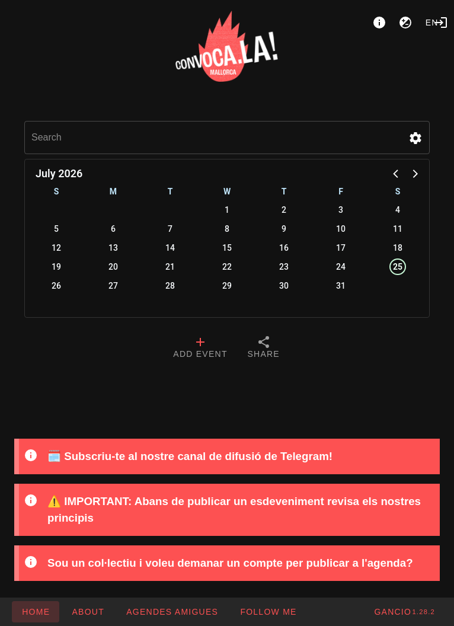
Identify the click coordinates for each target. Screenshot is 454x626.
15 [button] (227, 248)
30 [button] (284, 285)
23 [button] (284, 267)
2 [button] (284, 210)
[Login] (441, 22)
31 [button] (341, 285)
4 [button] (397, 210)
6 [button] (113, 229)
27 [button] (113, 285)
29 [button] (227, 285)
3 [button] (340, 210)
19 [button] (56, 267)
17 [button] (341, 248)
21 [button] (170, 267)
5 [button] (56, 229)
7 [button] (170, 229)
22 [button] (227, 267)
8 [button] (227, 229)
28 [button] (170, 285)
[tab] (200, 348)
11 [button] (397, 229)
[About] (379, 22)
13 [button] (113, 248)
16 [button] (284, 248)
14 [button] (170, 248)
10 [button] (341, 229)
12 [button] (56, 248)
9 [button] (284, 229)
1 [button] (227, 210)
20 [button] (113, 267)
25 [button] (397, 267)
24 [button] (341, 267)
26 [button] (56, 285)
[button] (415, 138)
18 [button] (397, 248)
